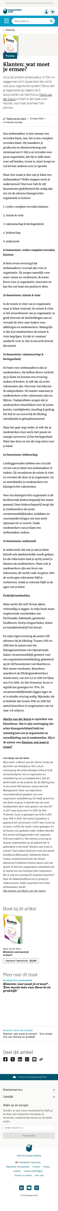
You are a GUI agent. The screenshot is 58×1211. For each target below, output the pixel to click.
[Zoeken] (30, 21)
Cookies (17, 1171)
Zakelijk (29, 1096)
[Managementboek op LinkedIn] (21, 1187)
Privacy (46, 1166)
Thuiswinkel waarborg (28, 1162)
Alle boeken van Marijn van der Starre (24, 890)
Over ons (39, 1175)
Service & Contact (23, 1175)
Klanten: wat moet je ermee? (16, 953)
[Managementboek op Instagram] (36, 1187)
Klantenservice (29, 1089)
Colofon (36, 1166)
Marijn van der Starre (16, 118)
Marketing (10, 30)
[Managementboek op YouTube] (29, 1187)
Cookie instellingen (33, 1171)
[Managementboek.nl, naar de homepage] (12, 13)
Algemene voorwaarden (18, 1166)
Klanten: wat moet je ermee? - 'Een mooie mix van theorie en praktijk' (27, 987)
